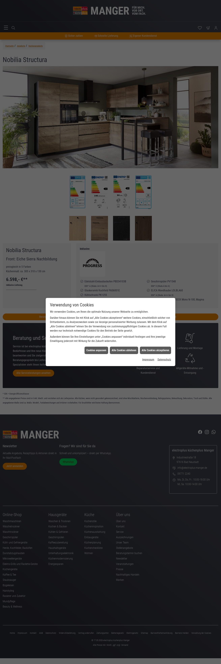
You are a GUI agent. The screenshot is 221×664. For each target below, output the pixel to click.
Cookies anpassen (96, 316)
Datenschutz (164, 325)
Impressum (148, 325)
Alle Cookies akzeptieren (155, 316)
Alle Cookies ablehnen (124, 316)
